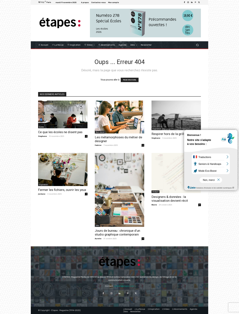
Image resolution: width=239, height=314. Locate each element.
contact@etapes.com (124, 286)
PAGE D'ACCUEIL (129, 80)
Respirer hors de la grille (169, 134)
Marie (154, 205)
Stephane (42, 136)
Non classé (100, 132)
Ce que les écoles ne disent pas (60, 132)
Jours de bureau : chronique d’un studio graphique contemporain (117, 232)
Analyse (155, 192)
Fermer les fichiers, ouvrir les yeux (62, 190)
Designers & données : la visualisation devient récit (170, 198)
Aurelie (98, 238)
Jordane (41, 194)
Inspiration (156, 129)
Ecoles (41, 127)
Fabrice (98, 145)
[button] (197, 44)
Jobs (97, 225)
